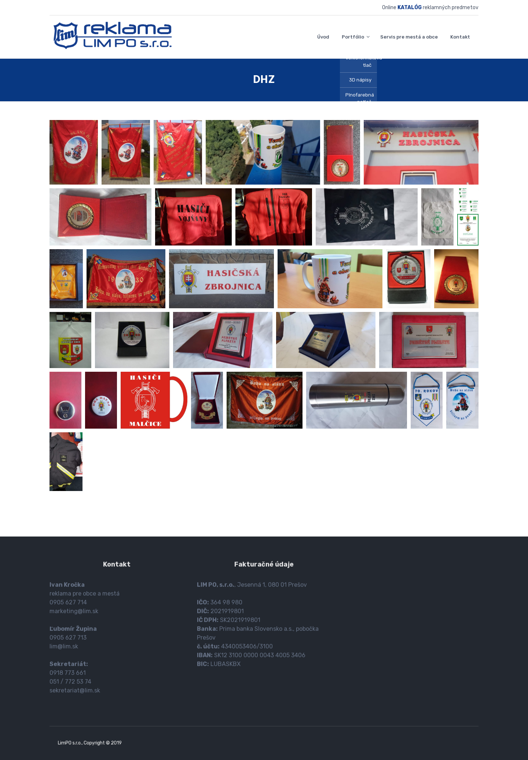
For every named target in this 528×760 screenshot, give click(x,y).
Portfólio (353, 37)
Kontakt (460, 37)
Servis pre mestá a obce (409, 37)
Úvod (323, 37)
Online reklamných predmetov (430, 7)
